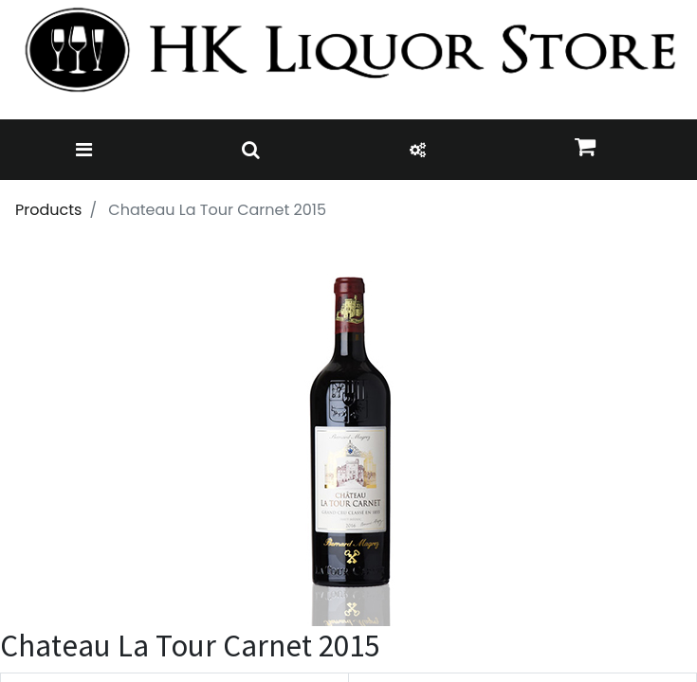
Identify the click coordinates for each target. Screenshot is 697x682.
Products (48, 210)
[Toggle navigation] (84, 149)
